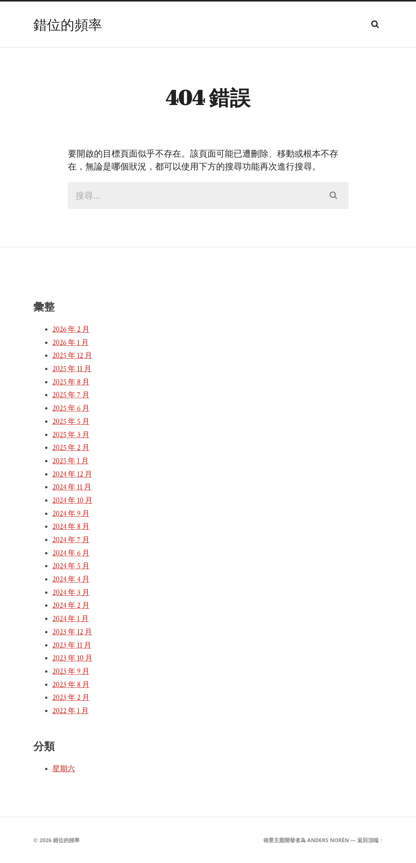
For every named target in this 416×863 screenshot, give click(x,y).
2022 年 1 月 (70, 711)
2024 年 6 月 (70, 553)
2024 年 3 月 (70, 593)
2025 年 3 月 (70, 435)
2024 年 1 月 (70, 619)
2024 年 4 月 (70, 579)
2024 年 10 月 (72, 500)
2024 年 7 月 (70, 540)
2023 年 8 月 (70, 685)
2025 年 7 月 (70, 395)
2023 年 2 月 (70, 698)
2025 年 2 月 (70, 448)
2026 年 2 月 (70, 329)
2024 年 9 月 (70, 514)
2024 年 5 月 (70, 566)
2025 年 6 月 (70, 408)
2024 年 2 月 (70, 605)
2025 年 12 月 (72, 356)
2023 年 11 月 (71, 645)
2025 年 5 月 (70, 422)
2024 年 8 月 (70, 527)
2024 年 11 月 (71, 487)
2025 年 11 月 (71, 369)
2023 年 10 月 (72, 658)
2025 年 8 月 (70, 382)
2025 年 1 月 (70, 461)
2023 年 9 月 (70, 671)
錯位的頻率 (67, 24)
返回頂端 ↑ (370, 840)
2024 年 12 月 (72, 474)
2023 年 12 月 (72, 632)
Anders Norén (328, 840)
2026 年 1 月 (70, 343)
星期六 (63, 769)
